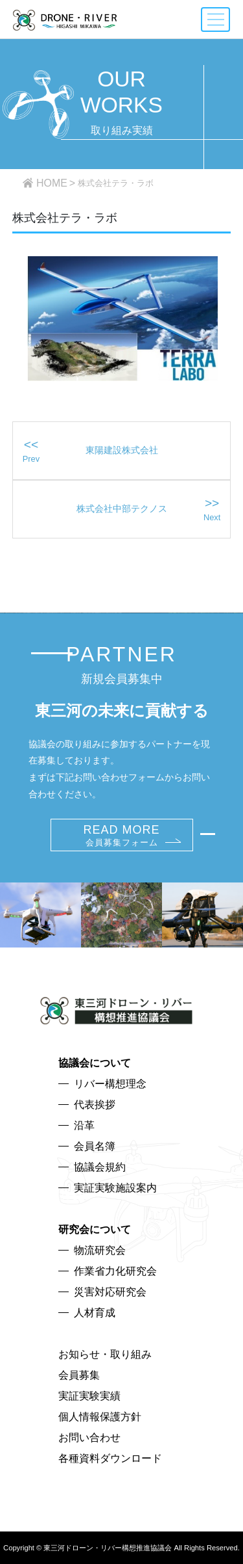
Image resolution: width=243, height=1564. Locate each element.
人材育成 (94, 1312)
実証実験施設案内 (115, 1187)
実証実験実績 (89, 1395)
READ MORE (121, 835)
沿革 (84, 1125)
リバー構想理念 (110, 1083)
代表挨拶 (94, 1104)
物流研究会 (100, 1250)
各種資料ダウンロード (110, 1458)
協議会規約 (100, 1167)
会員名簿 (94, 1146)
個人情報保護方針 (99, 1416)
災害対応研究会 (110, 1291)
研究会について (94, 1229)
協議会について (94, 1062)
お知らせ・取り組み (105, 1354)
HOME (51, 183)
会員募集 (79, 1375)
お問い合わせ (89, 1437)
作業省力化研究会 (115, 1271)
